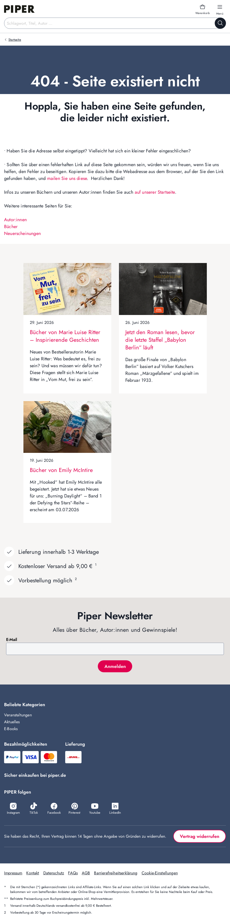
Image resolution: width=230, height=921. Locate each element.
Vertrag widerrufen (199, 836)
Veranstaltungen (18, 715)
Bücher (11, 226)
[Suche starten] (220, 23)
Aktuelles (12, 722)
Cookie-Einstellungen (160, 873)
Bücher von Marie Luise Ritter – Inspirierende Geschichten (65, 336)
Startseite (14, 39)
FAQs (73, 873)
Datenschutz (53, 873)
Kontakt (32, 873)
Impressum (13, 873)
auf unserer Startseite (155, 192)
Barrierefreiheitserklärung (115, 873)
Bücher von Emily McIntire (61, 470)
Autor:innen (15, 219)
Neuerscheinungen (22, 233)
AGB (86, 873)
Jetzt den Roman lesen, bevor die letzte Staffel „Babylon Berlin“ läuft (160, 339)
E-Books (11, 729)
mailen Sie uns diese (67, 178)
